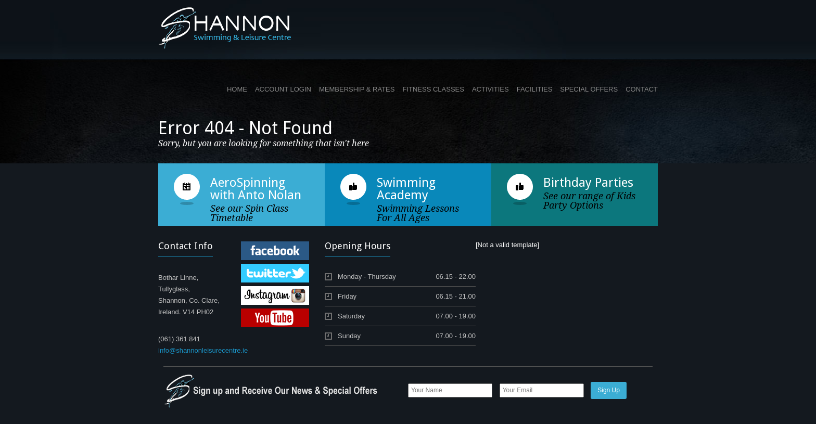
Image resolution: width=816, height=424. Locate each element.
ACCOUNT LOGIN (283, 89)
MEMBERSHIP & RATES (356, 89)
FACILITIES (535, 89)
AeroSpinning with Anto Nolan (255, 188)
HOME (237, 89)
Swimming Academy (406, 188)
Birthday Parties (588, 182)
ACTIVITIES (490, 89)
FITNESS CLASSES (433, 89)
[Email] (542, 390)
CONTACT (642, 89)
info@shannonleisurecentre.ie (203, 350)
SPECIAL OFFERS (589, 89)
